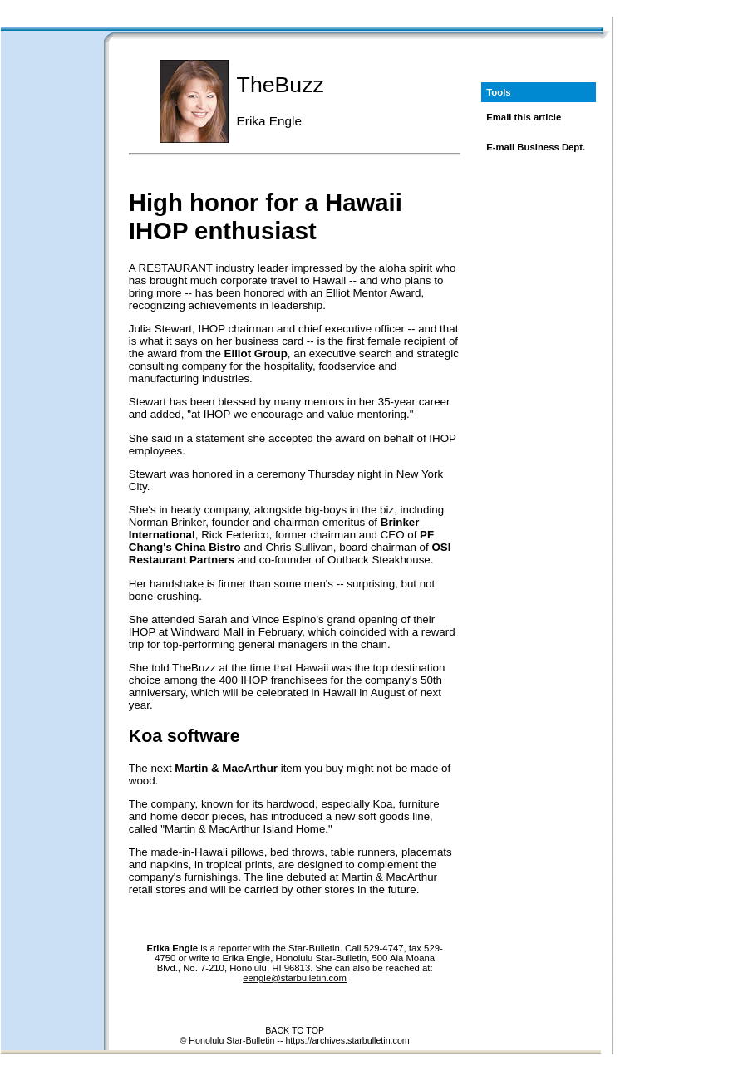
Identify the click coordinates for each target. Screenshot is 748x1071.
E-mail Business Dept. (535, 147)
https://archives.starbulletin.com (347, 1040)
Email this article (523, 117)
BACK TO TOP (294, 1030)
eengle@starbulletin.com (295, 978)
